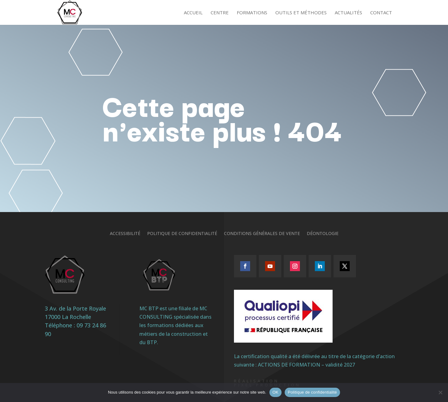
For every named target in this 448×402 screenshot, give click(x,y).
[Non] (440, 392)
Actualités (348, 13)
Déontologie (322, 233)
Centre (220, 13)
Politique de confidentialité (182, 233)
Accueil (193, 13)
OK (275, 392)
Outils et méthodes (301, 13)
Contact (381, 13)
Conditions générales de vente (262, 233)
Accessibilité (125, 233)
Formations (252, 13)
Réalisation (256, 381)
